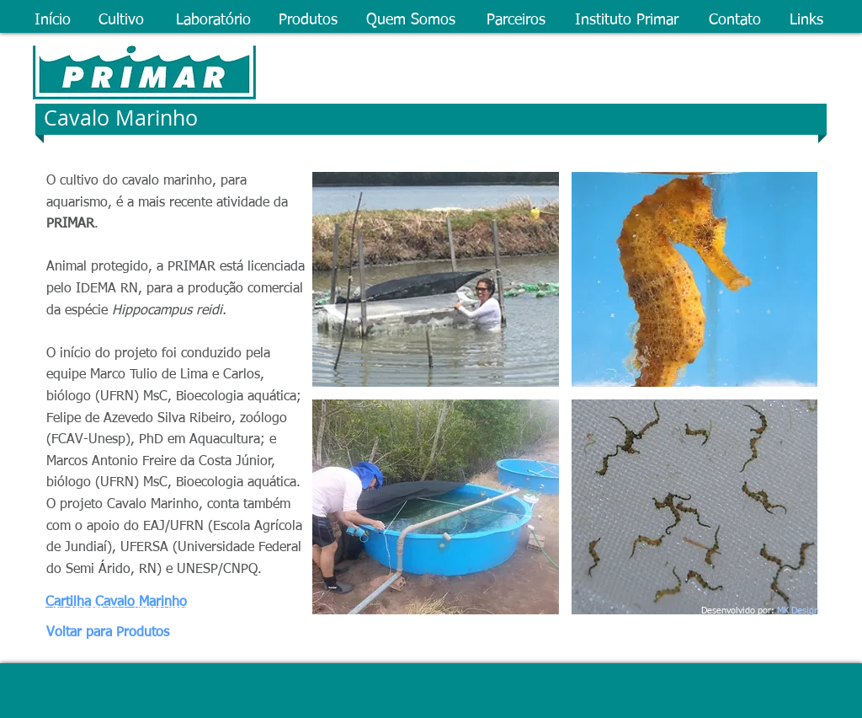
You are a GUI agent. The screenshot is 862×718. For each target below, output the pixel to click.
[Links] (808, 21)
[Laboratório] (214, 21)
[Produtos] (308, 21)
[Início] (53, 21)
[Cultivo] (123, 21)
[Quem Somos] (412, 21)
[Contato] (735, 21)
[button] (435, 279)
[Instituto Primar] (628, 21)
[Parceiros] (517, 21)
